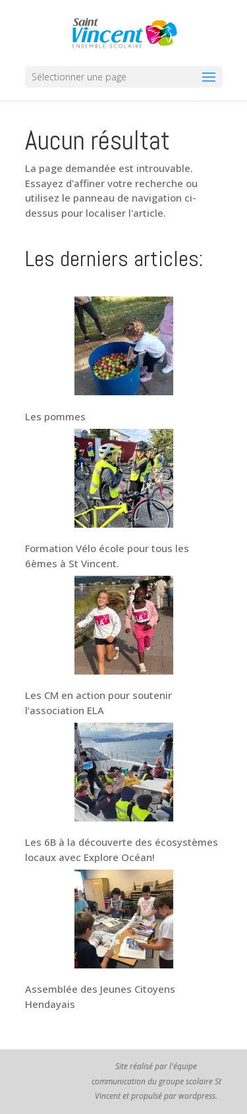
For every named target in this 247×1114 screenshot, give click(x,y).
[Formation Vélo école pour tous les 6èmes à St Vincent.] (123, 480)
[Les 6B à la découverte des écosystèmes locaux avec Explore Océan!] (123, 774)
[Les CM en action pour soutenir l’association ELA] (123, 627)
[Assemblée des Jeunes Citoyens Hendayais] (123, 921)
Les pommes (55, 416)
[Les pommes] (123, 347)
